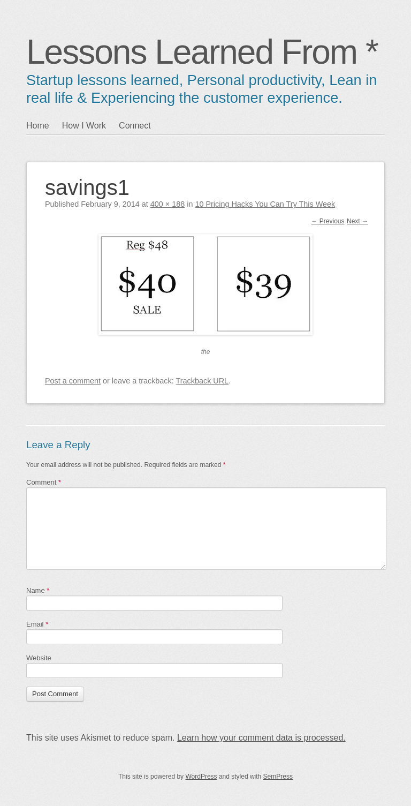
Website (38, 658)
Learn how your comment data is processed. (261, 737)
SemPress (278, 776)
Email (37, 624)
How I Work (84, 125)
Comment (43, 482)
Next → (357, 221)
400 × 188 (167, 204)
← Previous (328, 221)
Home (37, 125)
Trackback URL (202, 380)
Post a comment (73, 380)
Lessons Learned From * (202, 52)
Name (37, 590)
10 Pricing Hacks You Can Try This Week (265, 204)
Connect (135, 125)
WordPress (201, 776)
